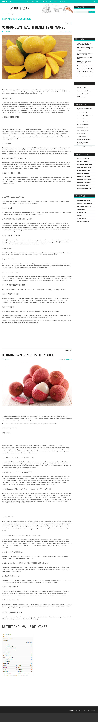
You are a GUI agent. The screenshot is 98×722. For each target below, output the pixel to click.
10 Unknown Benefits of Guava (85, 76)
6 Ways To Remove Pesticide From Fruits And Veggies (84, 44)
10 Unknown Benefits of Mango (85, 65)
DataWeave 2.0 (81, 118)
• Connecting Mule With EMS (84, 179)
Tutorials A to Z (7, 1)
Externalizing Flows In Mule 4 (84, 147)
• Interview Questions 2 (83, 161)
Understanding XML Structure (84, 90)
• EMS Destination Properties (84, 203)
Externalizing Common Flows (84, 164)
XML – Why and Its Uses (83, 87)
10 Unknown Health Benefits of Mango (34, 27)
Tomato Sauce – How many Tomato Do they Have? (84, 62)
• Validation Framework (83, 173)
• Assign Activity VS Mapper (84, 206)
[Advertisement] (29, 84)
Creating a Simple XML (82, 93)
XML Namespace (81, 96)
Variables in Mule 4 (82, 113)
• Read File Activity (81, 212)
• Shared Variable (81, 209)
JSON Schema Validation (83, 124)
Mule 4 (38, 1)
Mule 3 (45, 1)
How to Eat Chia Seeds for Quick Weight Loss (85, 72)
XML (50, 1)
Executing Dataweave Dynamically (82, 143)
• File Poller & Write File (83, 221)
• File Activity (80, 215)
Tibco (55, 1)
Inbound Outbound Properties (84, 115)
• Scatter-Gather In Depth (83, 170)
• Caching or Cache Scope (83, 176)
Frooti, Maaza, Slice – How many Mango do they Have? (85, 53)
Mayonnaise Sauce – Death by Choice (84, 58)
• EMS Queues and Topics (83, 200)
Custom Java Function (82, 127)
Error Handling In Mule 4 (83, 130)
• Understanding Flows (82, 185)
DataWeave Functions (82, 121)
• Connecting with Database (84, 182)
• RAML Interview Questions (84, 167)
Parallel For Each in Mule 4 (83, 139)
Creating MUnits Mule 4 (83, 133)
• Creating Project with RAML (84, 188)
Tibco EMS (62, 1)
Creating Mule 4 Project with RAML (84, 109)
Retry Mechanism (81, 136)
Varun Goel (68, 32)
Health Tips (30, 1)
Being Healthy (68, 23)
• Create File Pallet (81, 218)
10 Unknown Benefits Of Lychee (28, 355)
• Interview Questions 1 (83, 158)
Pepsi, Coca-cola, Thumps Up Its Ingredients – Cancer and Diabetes (85, 49)
